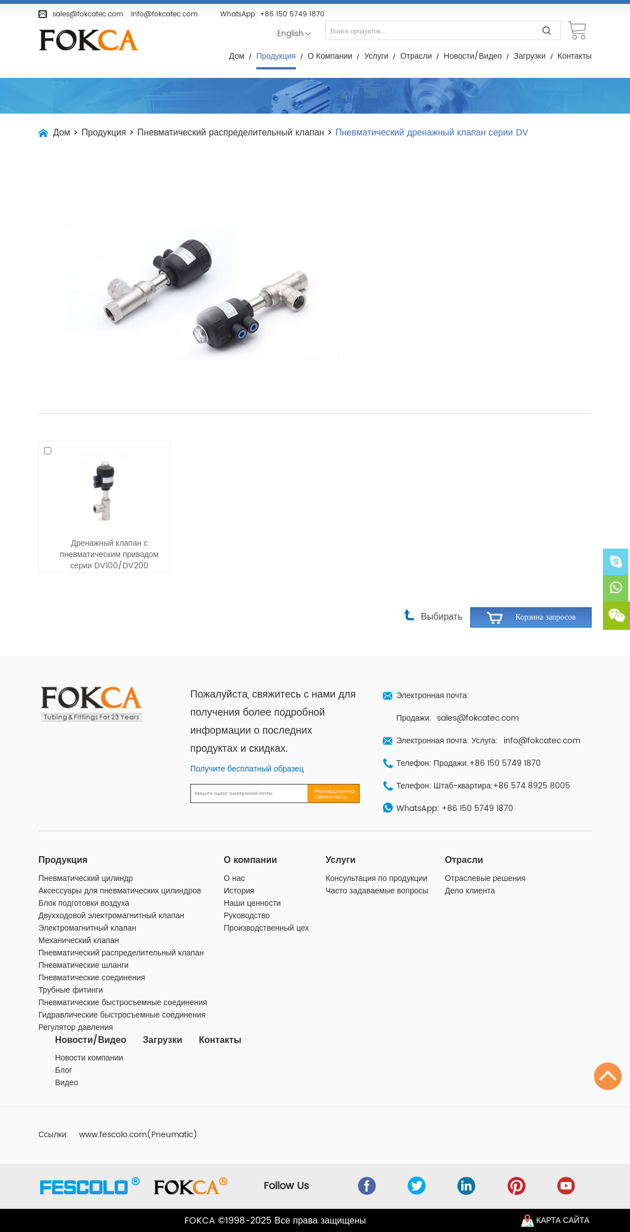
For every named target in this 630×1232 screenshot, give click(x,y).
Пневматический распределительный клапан (233, 132)
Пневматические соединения (91, 958)
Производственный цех (266, 908)
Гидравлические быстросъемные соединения (121, 995)
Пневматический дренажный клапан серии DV (437, 132)
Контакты (575, 56)
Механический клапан (78, 920)
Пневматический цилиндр (85, 858)
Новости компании (89, 1038)
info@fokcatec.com (164, 14)
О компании (330, 56)
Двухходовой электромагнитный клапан (111, 896)
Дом (236, 56)
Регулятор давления (75, 1007)
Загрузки (529, 56)
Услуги (376, 56)
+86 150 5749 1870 (292, 14)
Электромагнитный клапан (87, 908)
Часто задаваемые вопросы (377, 871)
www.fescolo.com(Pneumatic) (138, 1115)
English (290, 34)
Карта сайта (562, 1220)
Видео (66, 1063)
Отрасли (416, 56)
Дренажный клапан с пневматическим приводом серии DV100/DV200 (109, 535)
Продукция (276, 56)
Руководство (247, 896)
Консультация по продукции (376, 858)
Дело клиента (470, 871)
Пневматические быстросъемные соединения (122, 983)
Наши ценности (252, 883)
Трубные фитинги (70, 970)
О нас (234, 858)
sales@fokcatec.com (88, 14)
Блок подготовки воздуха (83, 883)
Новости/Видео (473, 56)
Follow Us (289, 1166)
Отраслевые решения (485, 858)
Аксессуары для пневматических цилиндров (119, 871)
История (239, 871)
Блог (63, 1051)
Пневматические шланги (83, 945)
